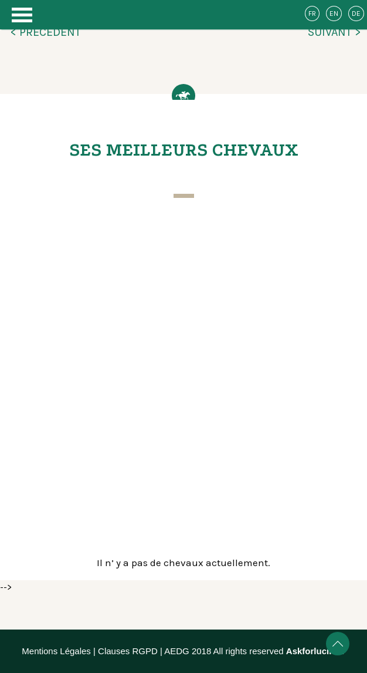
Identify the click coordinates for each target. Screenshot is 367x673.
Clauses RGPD (128, 651)
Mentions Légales (56, 651)
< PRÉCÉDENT (45, 32)
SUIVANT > (334, 32)
